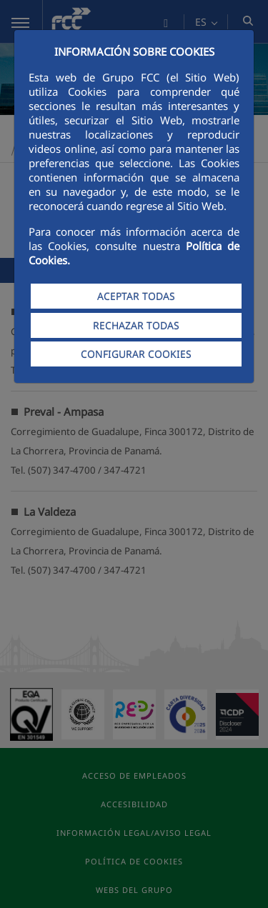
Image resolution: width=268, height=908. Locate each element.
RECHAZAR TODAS (136, 325)
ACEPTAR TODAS (136, 296)
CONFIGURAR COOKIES (136, 354)
